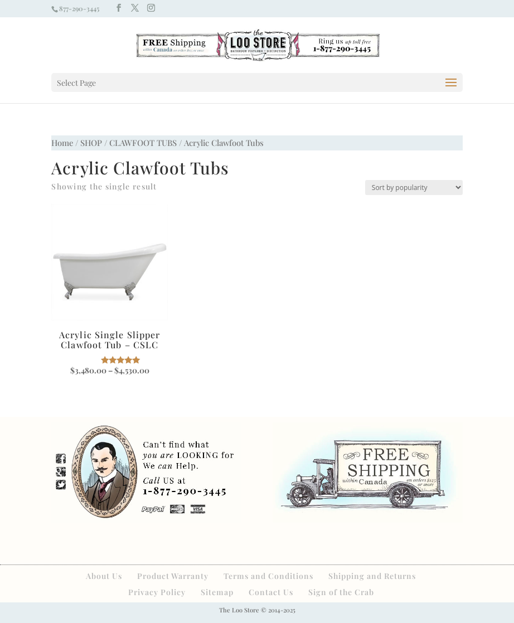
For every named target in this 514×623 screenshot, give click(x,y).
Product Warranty (172, 576)
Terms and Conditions (268, 576)
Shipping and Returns (372, 576)
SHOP (91, 142)
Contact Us (271, 592)
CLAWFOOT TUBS (143, 142)
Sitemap (217, 592)
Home (62, 142)
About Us (104, 576)
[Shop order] (414, 187)
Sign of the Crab (341, 592)
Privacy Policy (157, 592)
